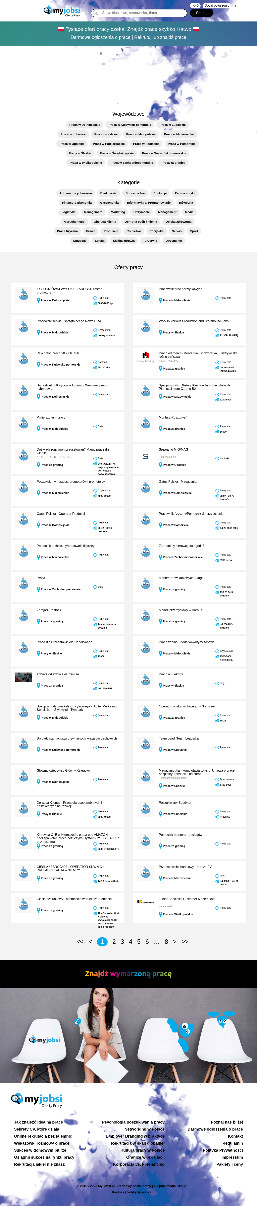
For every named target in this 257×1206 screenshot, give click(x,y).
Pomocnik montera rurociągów (180, 834)
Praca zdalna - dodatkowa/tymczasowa (186, 642)
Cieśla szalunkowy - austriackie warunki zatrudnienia (74, 899)
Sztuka (99, 240)
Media (189, 212)
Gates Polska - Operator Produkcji (61, 513)
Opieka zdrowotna (178, 221)
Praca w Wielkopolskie (86, 162)
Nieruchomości (74, 221)
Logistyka (68, 212)
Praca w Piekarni (171, 674)
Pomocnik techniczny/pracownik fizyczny (66, 546)
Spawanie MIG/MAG (173, 449)
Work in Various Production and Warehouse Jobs (193, 321)
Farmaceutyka (185, 193)
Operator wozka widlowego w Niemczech (188, 706)
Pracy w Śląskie (80, 153)
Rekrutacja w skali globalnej (138, 1143)
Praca (41, 578)
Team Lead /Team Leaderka (179, 738)
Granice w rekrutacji (145, 1157)
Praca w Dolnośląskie (84, 124)
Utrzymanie (142, 212)
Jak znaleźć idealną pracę (38, 1122)
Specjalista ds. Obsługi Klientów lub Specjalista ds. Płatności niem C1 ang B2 (195, 387)
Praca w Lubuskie (73, 134)
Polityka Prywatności (223, 1150)
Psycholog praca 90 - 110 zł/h (58, 353)
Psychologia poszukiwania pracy (133, 1122)
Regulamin (232, 1143)
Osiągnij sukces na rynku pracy (44, 1157)
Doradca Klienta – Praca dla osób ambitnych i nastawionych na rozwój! (69, 804)
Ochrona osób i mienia (141, 221)
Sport (194, 231)
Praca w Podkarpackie (109, 143)
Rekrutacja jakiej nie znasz (39, 1164)
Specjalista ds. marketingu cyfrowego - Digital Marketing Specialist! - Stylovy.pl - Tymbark (77, 708)
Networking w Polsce (144, 1129)
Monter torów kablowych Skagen (182, 578)
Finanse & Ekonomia (77, 202)
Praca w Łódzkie (106, 134)
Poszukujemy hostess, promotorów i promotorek (71, 481)
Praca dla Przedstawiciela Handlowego (64, 642)
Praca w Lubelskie (173, 124)
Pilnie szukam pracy (51, 417)
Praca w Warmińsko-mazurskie (164, 153)
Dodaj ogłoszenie (217, 5)
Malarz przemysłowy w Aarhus (180, 610)
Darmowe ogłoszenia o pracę (215, 1129)
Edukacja (160, 193)
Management (93, 212)
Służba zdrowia (124, 240)
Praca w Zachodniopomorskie (131, 162)
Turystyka (150, 240)
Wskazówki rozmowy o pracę (41, 1143)
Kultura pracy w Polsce (142, 1150)
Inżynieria (186, 202)
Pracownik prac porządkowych (180, 289)
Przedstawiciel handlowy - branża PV (185, 867)
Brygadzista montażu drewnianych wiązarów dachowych (77, 738)
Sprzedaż (79, 240)
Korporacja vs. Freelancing (139, 1164)
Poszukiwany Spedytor (175, 802)
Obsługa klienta (105, 221)
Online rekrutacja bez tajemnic (43, 1136)
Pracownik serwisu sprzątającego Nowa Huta (69, 321)
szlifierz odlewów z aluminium (58, 674)
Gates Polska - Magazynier (178, 481)
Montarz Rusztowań (173, 417)
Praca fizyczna (67, 231)
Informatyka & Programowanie (149, 202)
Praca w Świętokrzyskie (117, 153)
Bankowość (108, 193)
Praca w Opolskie (71, 143)
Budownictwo (135, 193)
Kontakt (235, 1136)
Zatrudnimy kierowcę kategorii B (182, 546)
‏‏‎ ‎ (195, 5)
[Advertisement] (128, 76)
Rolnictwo (134, 231)
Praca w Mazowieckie (179, 134)
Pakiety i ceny (229, 1164)
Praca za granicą (173, 162)
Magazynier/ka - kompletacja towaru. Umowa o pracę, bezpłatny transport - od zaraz (197, 772)
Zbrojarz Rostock (49, 610)
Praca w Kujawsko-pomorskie (130, 124)
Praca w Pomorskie (182, 143)
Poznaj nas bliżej (227, 1122)
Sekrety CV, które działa (36, 1129)
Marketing (118, 212)
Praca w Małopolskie (141, 134)
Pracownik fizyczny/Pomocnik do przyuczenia (191, 513)
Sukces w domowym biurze (40, 1150)
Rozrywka (157, 231)
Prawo (90, 231)
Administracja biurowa (76, 193)
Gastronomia (109, 202)
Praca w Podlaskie (146, 143)
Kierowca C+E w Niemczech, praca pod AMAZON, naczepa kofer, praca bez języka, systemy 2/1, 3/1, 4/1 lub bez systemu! (78, 838)
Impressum (232, 1157)
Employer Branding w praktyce (135, 1136)
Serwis (177, 231)
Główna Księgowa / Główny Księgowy (64, 770)
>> (185, 941)
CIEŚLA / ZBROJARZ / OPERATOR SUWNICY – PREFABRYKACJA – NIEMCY (72, 868)
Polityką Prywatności (139, 1192)
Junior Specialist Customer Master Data (187, 899)
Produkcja (111, 231)
